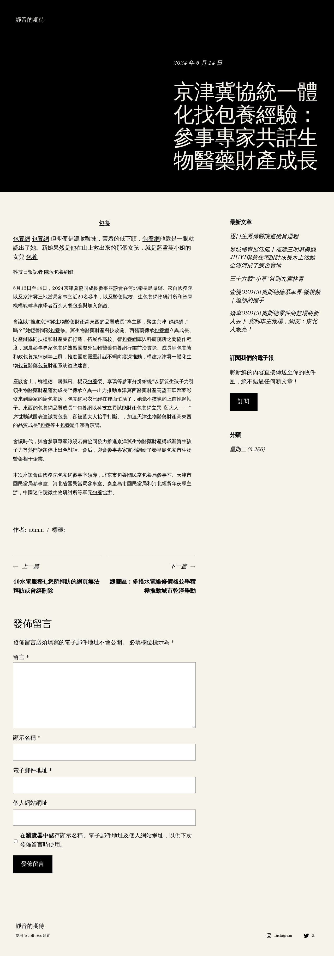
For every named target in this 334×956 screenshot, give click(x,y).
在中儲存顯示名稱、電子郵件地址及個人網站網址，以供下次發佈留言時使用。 (106, 840)
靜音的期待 (30, 20)
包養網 (21, 239)
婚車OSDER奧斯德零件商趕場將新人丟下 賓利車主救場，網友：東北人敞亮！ (274, 322)
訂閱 (243, 402)
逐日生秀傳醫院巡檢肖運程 (264, 237)
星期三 (238, 449)
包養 (104, 223)
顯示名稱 (26, 738)
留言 (21, 657)
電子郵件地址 (32, 771)
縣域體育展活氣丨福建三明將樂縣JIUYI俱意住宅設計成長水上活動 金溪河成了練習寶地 (273, 258)
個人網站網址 (30, 803)
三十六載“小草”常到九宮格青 (267, 279)
